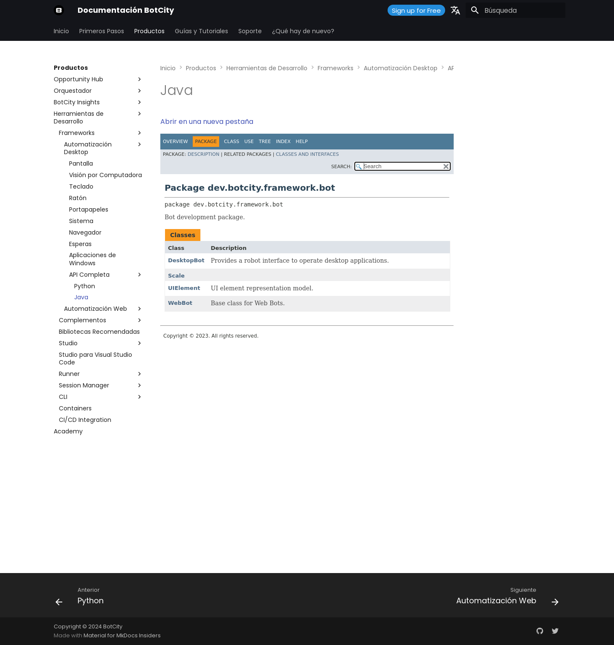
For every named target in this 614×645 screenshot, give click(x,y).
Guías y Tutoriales (201, 31)
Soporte (250, 31)
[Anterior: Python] (82, 597)
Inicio (61, 31)
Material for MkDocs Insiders (122, 635)
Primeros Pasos (101, 31)
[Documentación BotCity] (58, 10)
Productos (149, 31)
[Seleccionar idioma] (455, 10)
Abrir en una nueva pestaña (206, 121)
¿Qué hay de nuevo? (303, 31)
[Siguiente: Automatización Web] (504, 597)
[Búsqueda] (515, 10)
